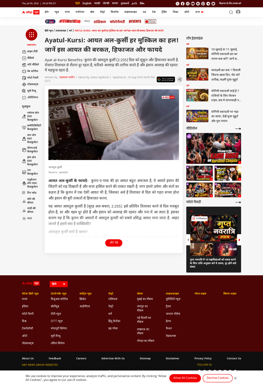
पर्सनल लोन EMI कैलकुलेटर (30, 116)
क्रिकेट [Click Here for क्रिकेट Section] (82, 299)
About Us (28, 359)
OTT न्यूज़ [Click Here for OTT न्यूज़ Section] (57, 321)
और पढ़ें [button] (114, 243)
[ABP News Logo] (31, 12)
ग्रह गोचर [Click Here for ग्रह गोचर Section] (113, 329)
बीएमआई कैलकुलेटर (30, 149)
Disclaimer (172, 359)
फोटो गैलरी (30, 78)
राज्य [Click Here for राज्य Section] (24, 299)
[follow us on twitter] (177, 3)
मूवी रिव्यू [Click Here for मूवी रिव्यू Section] (55, 336)
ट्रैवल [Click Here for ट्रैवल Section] (168, 307)
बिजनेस (115, 12)
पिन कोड (29, 193)
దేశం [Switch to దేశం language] (142, 3)
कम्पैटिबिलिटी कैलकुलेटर (31, 127)
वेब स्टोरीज (30, 71)
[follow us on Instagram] (198, 3)
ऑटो (186, 12)
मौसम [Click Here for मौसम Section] (140, 294)
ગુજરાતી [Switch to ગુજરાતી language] (125, 3)
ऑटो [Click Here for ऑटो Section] (24, 336)
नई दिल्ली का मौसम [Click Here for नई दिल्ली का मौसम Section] (144, 320)
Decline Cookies (218, 378)
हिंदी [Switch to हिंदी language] (77, 3)
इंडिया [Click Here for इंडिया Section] (25, 307)
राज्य (67, 12)
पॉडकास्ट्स (30, 84)
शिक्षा (175, 12)
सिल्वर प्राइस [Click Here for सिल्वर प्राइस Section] (229, 294)
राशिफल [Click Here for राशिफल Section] (112, 299)
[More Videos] (238, 128)
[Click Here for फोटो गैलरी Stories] (117, 21)
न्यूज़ (56, 12)
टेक (154, 12)
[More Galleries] (238, 202)
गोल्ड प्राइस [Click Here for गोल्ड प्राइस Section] (200, 294)
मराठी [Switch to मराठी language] (97, 3)
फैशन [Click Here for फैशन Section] (169, 329)
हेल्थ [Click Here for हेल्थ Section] (168, 321)
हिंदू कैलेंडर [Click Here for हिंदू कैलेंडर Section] (114, 321)
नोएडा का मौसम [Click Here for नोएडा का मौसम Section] (145, 341)
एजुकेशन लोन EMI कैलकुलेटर (30, 183)
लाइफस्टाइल (130, 12)
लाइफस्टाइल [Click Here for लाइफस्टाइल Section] (172, 294)
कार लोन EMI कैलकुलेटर (30, 139)
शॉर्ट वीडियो (30, 65)
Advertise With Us (113, 359)
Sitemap (145, 359)
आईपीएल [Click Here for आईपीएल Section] (84, 307)
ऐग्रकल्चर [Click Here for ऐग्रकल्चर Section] (171, 336)
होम (47, 12)
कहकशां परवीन (67, 77)
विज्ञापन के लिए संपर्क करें (230, 3)
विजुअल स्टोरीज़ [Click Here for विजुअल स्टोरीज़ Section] (59, 299)
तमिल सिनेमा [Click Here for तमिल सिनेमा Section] (58, 343)
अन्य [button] (199, 12)
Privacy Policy (203, 359)
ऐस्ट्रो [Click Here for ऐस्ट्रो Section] (110, 294)
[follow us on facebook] (182, 3)
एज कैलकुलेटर (30, 172)
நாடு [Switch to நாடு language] (134, 3)
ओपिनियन (30, 98)
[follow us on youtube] (193, 3)
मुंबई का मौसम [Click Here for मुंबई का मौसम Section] (145, 299)
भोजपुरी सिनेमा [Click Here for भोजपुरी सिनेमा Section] (59, 329)
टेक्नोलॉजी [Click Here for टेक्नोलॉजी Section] (27, 329)
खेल (92, 12)
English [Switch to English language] (87, 3)
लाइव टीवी (30, 52)
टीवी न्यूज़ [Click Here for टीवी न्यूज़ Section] (56, 314)
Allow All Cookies (185, 378)
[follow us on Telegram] (208, 3)
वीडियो (28, 58)
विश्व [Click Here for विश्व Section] (24, 321)
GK (144, 12)
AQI (27, 218)
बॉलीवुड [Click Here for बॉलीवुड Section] (55, 307)
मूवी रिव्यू (29, 91)
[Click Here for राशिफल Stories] (100, 21)
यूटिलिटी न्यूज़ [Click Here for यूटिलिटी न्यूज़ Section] (173, 299)
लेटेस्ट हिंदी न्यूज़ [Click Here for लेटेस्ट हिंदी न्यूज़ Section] (30, 294)
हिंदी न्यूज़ (49, 30)
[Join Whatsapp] (213, 3)
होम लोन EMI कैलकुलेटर (30, 161)
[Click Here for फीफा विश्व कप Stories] (70, 21)
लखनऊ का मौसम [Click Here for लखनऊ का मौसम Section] (143, 332)
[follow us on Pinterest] (203, 3)
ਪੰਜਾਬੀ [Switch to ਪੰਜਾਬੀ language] (106, 3)
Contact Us (234, 359)
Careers (81, 359)
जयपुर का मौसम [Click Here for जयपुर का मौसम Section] (142, 309)
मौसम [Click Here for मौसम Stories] (87, 21)
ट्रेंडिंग (164, 12)
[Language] (59, 284)
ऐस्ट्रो (102, 12)
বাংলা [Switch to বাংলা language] (115, 3)
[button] (31, 38)
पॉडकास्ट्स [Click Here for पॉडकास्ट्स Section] (28, 343)
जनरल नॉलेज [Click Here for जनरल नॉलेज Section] (173, 314)
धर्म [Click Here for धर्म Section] (110, 314)
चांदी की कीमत (29, 210)
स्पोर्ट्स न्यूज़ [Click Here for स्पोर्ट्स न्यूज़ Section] (85, 294)
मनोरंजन (80, 12)
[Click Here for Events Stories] (135, 21)
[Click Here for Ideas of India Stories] (150, 21)
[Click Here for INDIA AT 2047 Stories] (50, 21)
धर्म (70, 30)
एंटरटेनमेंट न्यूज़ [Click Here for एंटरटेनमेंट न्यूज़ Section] (58, 294)
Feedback (55, 359)
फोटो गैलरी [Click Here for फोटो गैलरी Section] (28, 314)
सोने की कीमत (28, 201)
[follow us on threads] (188, 3)
